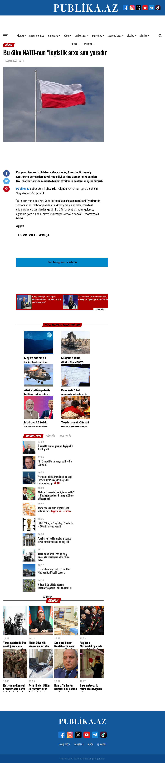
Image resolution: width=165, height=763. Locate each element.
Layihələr (87, 44)
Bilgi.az (130, 35)
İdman (75, 44)
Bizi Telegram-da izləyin (62, 262)
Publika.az (22, 188)
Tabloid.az (97, 35)
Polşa (44, 235)
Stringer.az (81, 35)
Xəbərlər (79, 743)
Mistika (143, 35)
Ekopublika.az (114, 35)
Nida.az (20, 35)
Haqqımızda (64, 743)
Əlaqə (90, 743)
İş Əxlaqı (101, 743)
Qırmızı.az (53, 35)
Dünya (66, 35)
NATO (33, 235)
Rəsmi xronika (36, 35)
